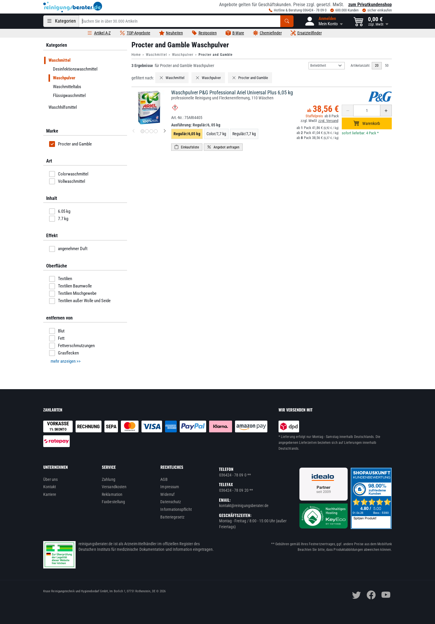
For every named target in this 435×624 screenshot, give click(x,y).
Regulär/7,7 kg (244, 133)
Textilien (60, 279)
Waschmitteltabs (67, 86)
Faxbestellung (113, 501)
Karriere (49, 494)
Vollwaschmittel (67, 181)
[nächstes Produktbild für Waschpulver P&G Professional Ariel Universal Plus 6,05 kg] (164, 131)
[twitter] (356, 595)
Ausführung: (195, 125)
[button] (323, 21)
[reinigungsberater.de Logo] (72, 7)
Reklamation (112, 494)
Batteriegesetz (172, 517)
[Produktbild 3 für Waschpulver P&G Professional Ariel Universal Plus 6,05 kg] (151, 131)
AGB (163, 479)
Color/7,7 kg (216, 133)
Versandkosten (114, 486)
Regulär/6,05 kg (187, 133)
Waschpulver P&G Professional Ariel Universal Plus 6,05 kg (232, 92)
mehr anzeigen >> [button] (66, 361)
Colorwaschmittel (68, 174)
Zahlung (108, 479)
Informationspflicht (175, 509)
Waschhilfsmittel (63, 107)
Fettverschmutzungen (72, 346)
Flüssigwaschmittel (69, 95)
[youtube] (386, 595)
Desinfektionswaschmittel (75, 69)
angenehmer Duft (68, 249)
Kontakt (49, 486)
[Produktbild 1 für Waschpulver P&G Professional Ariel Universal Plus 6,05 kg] (142, 131)
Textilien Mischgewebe (72, 294)
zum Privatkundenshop (370, 4)
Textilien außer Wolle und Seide (80, 301)
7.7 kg (58, 219)
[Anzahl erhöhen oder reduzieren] (366, 110)
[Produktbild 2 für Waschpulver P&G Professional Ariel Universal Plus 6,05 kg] (147, 131)
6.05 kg (59, 211)
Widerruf (167, 494)
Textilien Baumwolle (70, 286)
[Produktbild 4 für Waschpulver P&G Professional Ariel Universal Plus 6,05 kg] (156, 131)
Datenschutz (170, 501)
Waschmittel (156, 55)
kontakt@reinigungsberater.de (244, 505)
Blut (56, 331)
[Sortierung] (327, 65)
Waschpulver (183, 55)
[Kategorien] (61, 21)
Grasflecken (64, 353)
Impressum (169, 486)
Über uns (50, 479)
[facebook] (371, 595)
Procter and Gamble (70, 144)
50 (387, 65)
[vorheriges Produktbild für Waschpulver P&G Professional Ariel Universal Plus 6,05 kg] (133, 131)
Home (136, 55)
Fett (56, 338)
